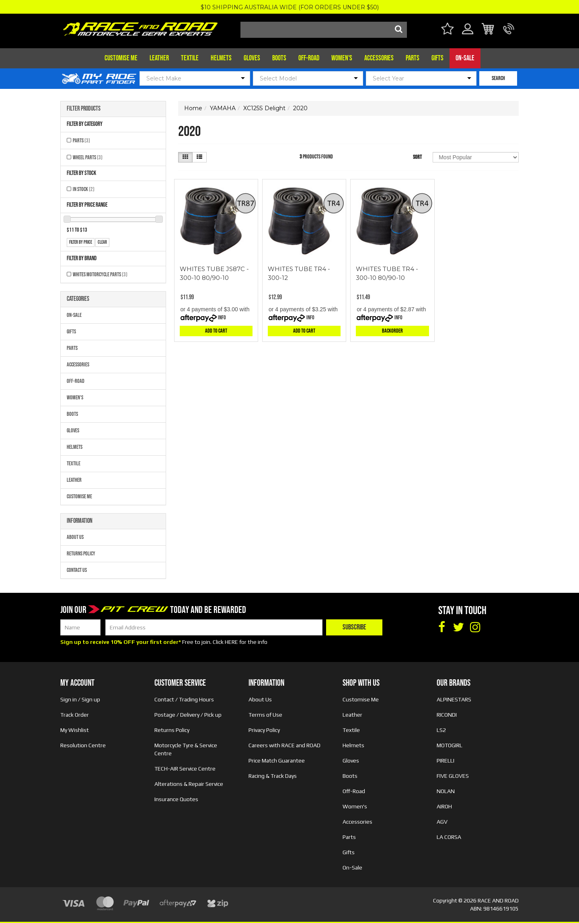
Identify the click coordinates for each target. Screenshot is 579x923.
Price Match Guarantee (276, 760)
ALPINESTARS (454, 699)
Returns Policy (81, 553)
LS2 (441, 730)
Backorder (392, 330)
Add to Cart (216, 330)
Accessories (379, 58)
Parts (412, 58)
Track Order (74, 714)
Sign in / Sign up (80, 699)
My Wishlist (74, 730)
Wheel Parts (88, 157)
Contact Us (77, 570)
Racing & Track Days (272, 776)
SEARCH (498, 78)
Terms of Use (265, 714)
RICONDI (447, 714)
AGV (442, 821)
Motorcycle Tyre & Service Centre (185, 749)
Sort (417, 157)
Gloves (252, 58)
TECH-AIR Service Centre (185, 768)
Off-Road (308, 58)
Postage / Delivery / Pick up (188, 714)
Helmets (221, 58)
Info (222, 317)
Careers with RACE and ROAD (284, 745)
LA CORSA (449, 837)
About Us (75, 537)
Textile (190, 58)
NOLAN (446, 791)
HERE (231, 642)
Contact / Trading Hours (184, 699)
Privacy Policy (264, 730)
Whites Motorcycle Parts (100, 274)
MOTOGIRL (449, 745)
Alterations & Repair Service (188, 784)
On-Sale (465, 58)
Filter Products (84, 109)
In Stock (83, 189)
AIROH (444, 806)
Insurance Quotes (176, 799)
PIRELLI (445, 760)
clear (102, 242)
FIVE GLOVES (453, 776)
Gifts (437, 58)
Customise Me (121, 58)
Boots (279, 58)
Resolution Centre (83, 745)
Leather (159, 58)
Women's (341, 58)
